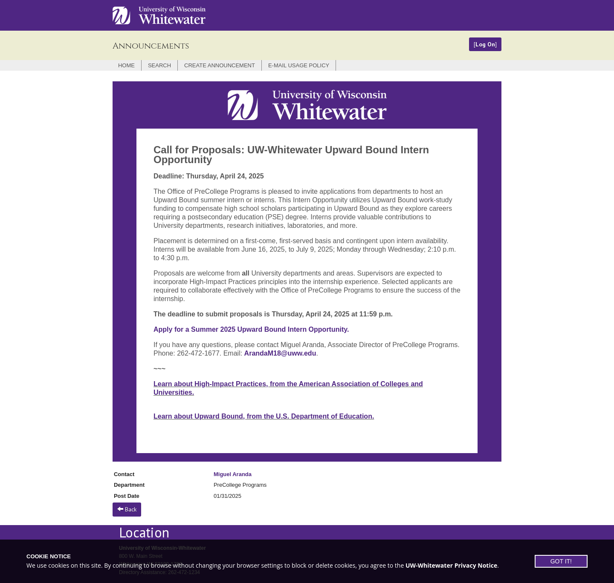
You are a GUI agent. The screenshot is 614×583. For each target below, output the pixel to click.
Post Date (126, 496)
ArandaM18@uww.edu (280, 353)
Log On (485, 44)
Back (126, 509)
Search (159, 65)
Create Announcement (219, 65)
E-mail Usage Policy (298, 65)
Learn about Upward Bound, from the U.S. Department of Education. (264, 416)
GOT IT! (561, 561)
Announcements (151, 46)
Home (126, 65)
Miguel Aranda (233, 474)
